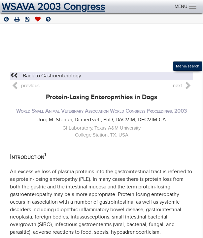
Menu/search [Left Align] (187, 66)
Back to (45, 76)
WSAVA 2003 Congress (53, 6)
